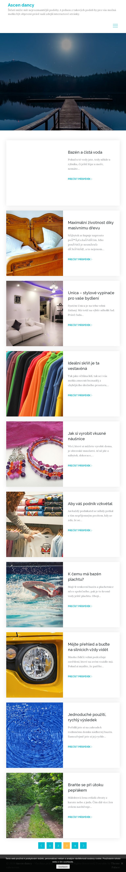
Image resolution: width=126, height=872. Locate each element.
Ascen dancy (21, 5)
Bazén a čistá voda (85, 152)
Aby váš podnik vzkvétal (90, 503)
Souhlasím (63, 867)
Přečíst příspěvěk (80, 179)
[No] (122, 863)
